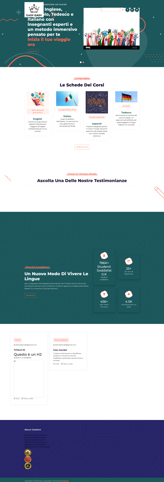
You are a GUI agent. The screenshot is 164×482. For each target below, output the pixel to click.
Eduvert (65, 481)
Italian (67, 116)
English (37, 119)
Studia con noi (82, 147)
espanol (97, 123)
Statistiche (30, 295)
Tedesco (126, 112)
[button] (80, 62)
